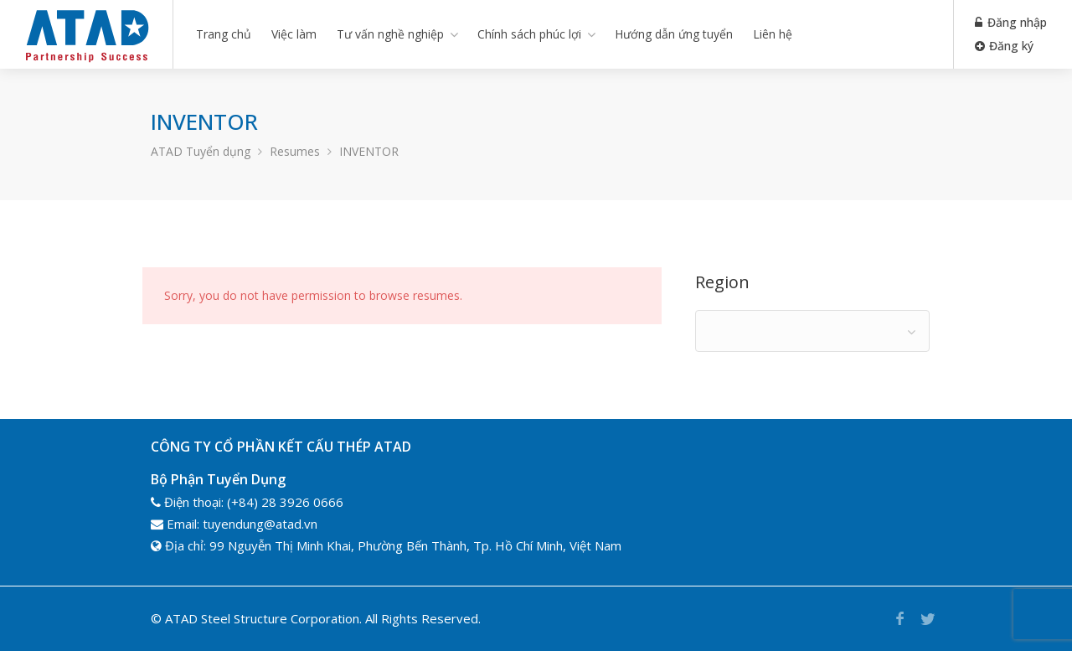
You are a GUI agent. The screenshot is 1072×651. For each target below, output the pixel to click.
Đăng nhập (1011, 22)
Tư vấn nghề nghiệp (390, 34)
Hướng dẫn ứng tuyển (674, 34)
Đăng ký (1004, 46)
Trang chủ (223, 34)
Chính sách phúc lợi (529, 34)
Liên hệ (772, 34)
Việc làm (294, 34)
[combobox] (812, 331)
